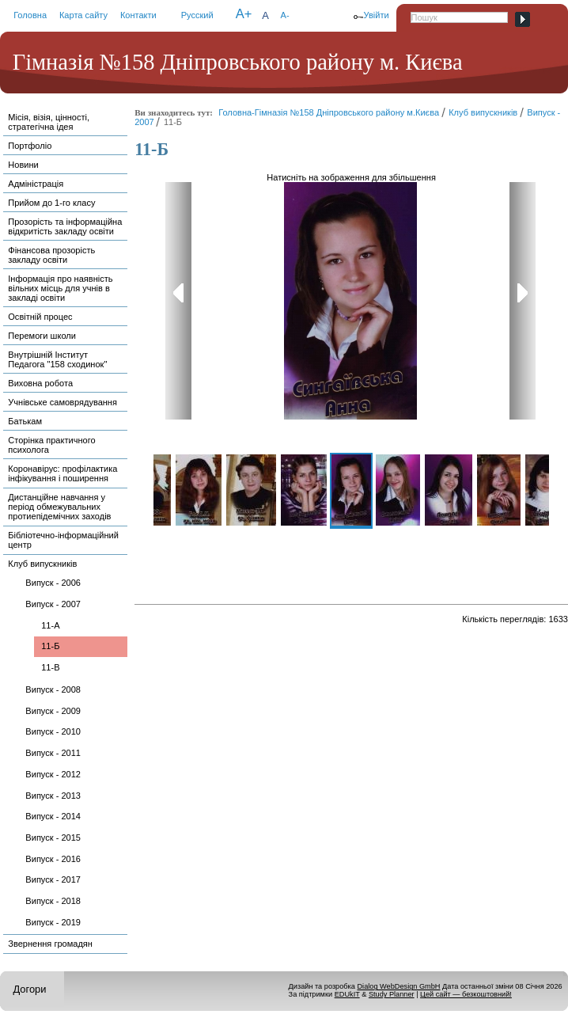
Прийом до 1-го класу (51, 202)
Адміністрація (35, 183)
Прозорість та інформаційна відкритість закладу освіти (65, 226)
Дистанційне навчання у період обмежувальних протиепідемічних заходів (59, 506)
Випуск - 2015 (53, 837)
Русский (197, 15)
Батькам (25, 421)
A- (285, 15)
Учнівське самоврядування (62, 402)
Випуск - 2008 (53, 689)
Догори (29, 989)
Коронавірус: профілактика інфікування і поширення (62, 473)
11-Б (50, 646)
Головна (30, 15)
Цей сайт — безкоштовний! (466, 994)
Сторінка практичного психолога (51, 444)
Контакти (138, 15)
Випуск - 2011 (53, 753)
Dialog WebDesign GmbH (398, 986)
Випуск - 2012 (53, 774)
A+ (244, 13)
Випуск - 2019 (53, 922)
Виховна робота (40, 383)
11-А (50, 625)
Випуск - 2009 (53, 711)
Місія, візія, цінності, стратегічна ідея (48, 121)
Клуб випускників (42, 563)
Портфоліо (29, 145)
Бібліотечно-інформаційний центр (63, 539)
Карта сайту (83, 15)
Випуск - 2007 (53, 604)
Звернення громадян (50, 943)
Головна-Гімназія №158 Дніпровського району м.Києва (328, 112)
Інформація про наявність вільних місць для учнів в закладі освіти (60, 288)
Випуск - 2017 (53, 879)
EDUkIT (347, 994)
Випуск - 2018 (53, 901)
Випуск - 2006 (53, 582)
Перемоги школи (42, 335)
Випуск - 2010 (53, 731)
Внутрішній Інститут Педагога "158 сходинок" (57, 359)
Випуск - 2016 (53, 859)
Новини (23, 164)
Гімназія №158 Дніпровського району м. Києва (238, 62)
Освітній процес (40, 316)
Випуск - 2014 (53, 816)
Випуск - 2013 (53, 795)
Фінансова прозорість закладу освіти (51, 254)
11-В (50, 667)
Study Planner (392, 994)
